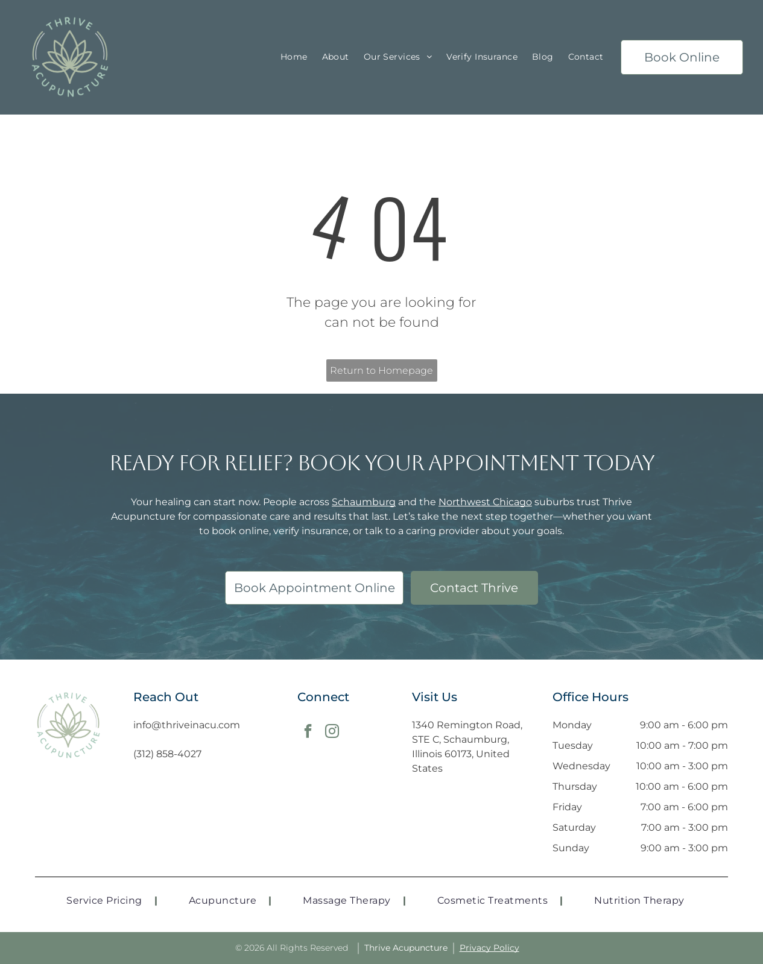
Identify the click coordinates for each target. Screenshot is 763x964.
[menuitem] (294, 57)
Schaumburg (364, 502)
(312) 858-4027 (167, 754)
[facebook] (307, 732)
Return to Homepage (381, 370)
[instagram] (332, 732)
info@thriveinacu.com (186, 725)
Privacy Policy (489, 947)
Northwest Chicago (485, 502)
